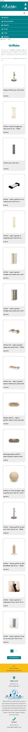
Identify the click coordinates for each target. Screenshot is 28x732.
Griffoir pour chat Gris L (11, 163)
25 (5, 351)
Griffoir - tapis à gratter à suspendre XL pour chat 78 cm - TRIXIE (13, 602)
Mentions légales (14, 668)
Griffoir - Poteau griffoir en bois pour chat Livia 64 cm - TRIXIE (13, 528)
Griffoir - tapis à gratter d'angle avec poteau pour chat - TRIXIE (13, 274)
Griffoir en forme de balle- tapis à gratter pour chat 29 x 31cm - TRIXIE (13, 493)
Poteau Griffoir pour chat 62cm (13, 90)
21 (5, 387)
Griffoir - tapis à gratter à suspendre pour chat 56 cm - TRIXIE (12, 238)
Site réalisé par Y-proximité (14, 670)
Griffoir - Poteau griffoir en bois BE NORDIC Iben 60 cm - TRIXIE (13, 565)
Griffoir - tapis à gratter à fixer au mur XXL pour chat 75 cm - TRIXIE (13, 638)
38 (6, 496)
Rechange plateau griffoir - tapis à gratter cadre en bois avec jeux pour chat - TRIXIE (12, 456)
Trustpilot (2, 0)
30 (6, 314)
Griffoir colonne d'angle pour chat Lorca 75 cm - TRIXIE (12, 128)
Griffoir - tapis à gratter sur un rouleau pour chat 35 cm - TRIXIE (13, 201)
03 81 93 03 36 (14, 725)
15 (5, 96)
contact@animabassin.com (14, 727)
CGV (14, 666)
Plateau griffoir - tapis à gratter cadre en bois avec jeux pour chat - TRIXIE (13, 420)
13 (5, 424)
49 (6, 569)
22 (5, 278)
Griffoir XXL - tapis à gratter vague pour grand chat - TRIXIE (13, 346)
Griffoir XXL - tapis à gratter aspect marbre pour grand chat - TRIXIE (13, 383)
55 (5, 132)
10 (5, 169)
